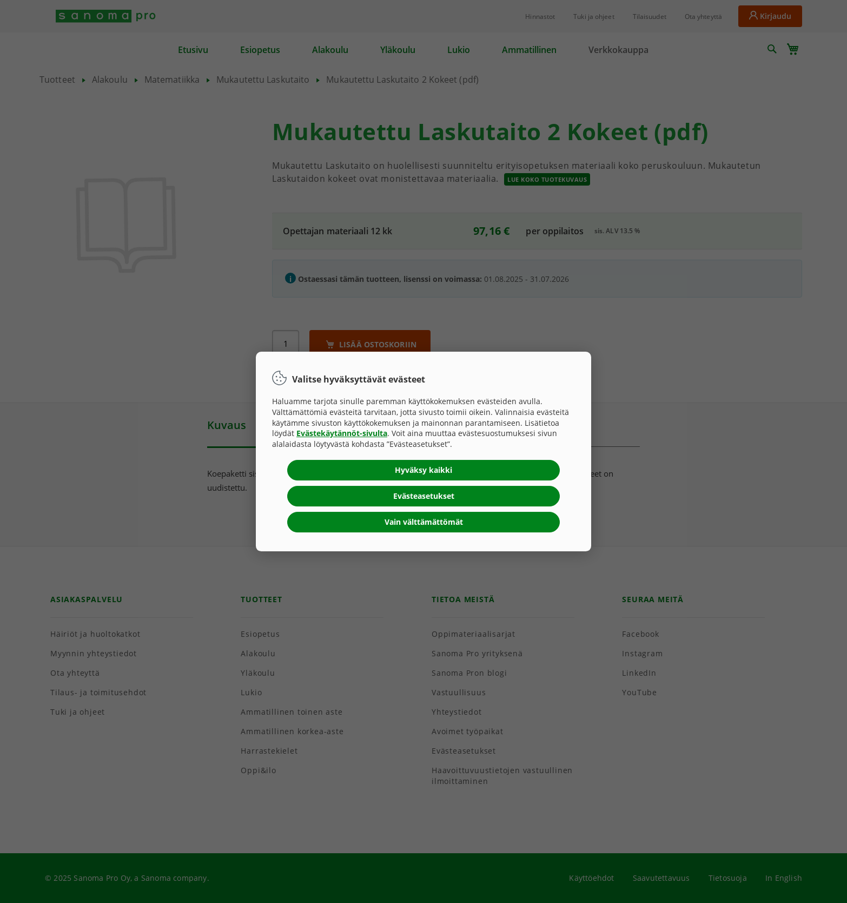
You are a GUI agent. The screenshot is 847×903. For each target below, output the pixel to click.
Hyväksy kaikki (423, 470)
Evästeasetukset (423, 496)
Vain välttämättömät (424, 522)
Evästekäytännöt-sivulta (341, 433)
